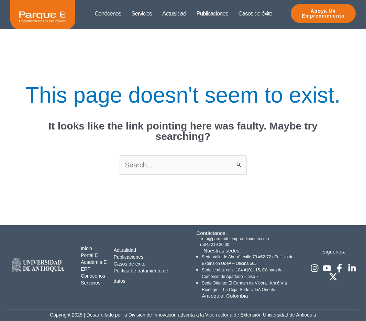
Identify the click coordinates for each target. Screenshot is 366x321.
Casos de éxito (130, 264)
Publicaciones (128, 257)
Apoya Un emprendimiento (319, 13)
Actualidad (125, 250)
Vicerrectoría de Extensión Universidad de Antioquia (260, 315)
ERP (86, 269)
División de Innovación (153, 315)
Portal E (89, 255)
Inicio (86, 248)
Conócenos (93, 276)
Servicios (90, 283)
